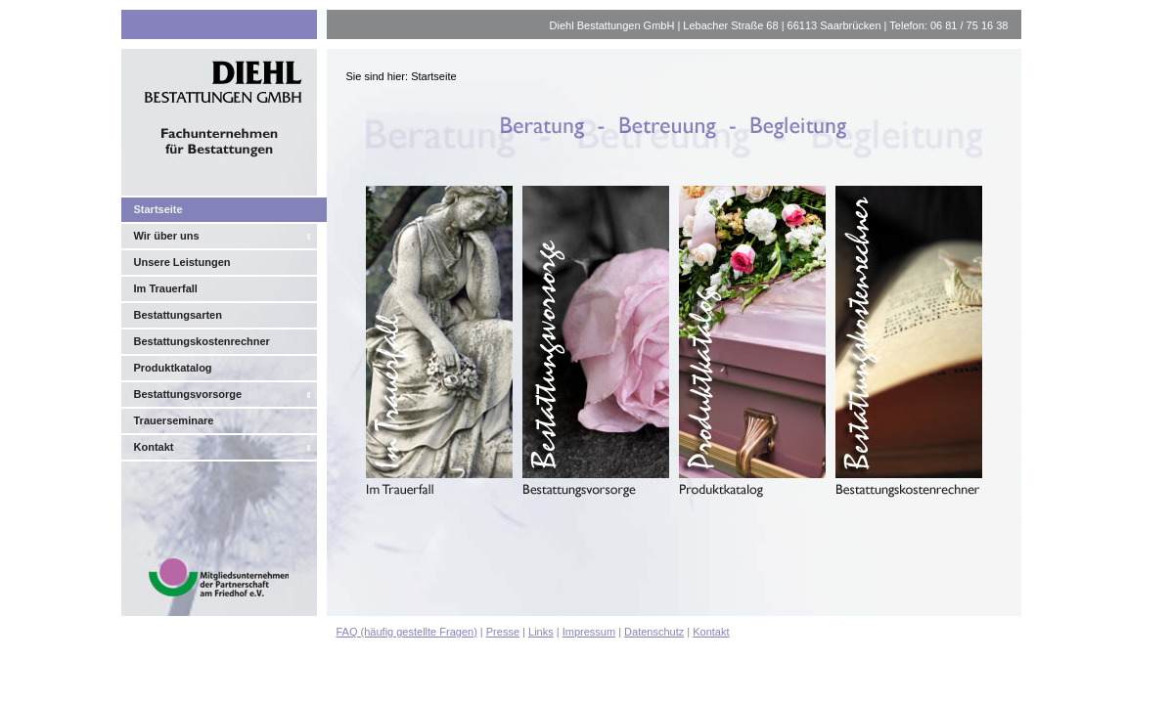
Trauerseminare (174, 420)
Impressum (589, 632)
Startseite (158, 209)
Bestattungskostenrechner (202, 341)
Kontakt (154, 447)
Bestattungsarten (178, 315)
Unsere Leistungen (182, 262)
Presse (502, 632)
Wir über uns (167, 236)
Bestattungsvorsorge (188, 394)
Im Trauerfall (166, 288)
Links (541, 632)
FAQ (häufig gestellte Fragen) (407, 632)
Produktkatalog (173, 368)
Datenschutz (654, 632)
